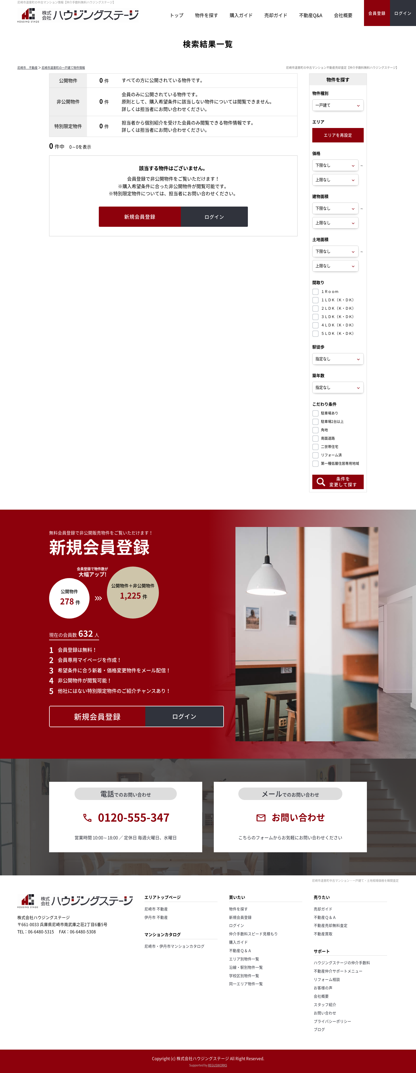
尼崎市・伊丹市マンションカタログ (174, 946)
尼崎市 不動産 (27, 67)
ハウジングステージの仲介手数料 (342, 962)
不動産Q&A (310, 15)
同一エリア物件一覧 (246, 983)
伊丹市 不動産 (156, 917)
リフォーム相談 (327, 979)
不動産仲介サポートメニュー (338, 971)
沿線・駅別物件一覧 (246, 967)
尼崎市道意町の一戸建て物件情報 (63, 67)
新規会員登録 (240, 917)
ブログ (319, 1029)
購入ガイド (241, 15)
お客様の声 (323, 987)
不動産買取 (323, 933)
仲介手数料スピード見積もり (253, 933)
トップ (176, 15)
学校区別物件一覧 (244, 975)
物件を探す (206, 15)
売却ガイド (275, 15)
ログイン (236, 925)
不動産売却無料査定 (331, 925)
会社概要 (343, 15)
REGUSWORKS (217, 1065)
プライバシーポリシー (332, 1021)
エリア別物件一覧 (244, 958)
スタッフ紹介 (325, 1004)
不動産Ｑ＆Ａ (240, 950)
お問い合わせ (325, 1013)
